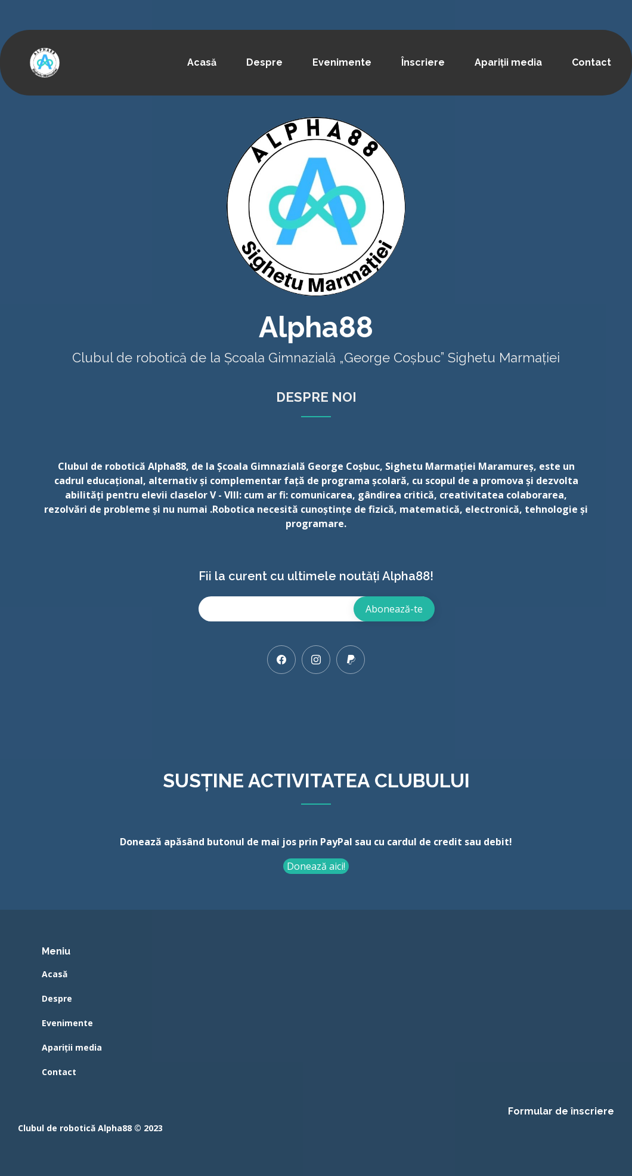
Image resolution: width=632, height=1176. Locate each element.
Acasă (201, 62)
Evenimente (341, 62)
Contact (591, 62)
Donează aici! (316, 866)
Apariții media (508, 62)
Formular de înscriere (561, 1111)
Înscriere (423, 62)
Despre (264, 62)
